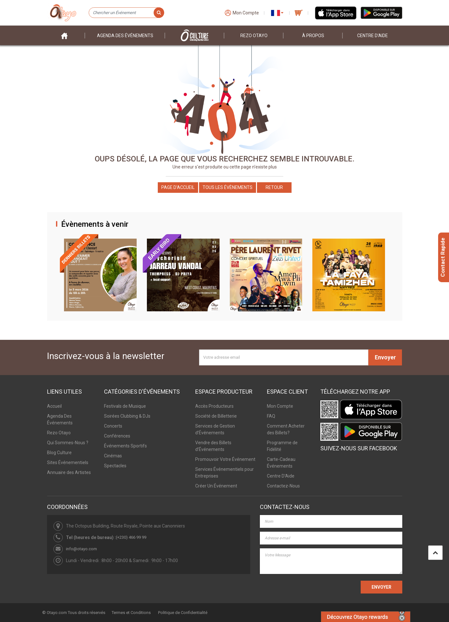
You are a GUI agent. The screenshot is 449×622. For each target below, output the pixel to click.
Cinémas (113, 455)
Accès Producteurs (214, 406)
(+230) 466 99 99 (131, 537)
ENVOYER (381, 587)
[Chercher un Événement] (126, 12)
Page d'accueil (178, 187)
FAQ (271, 416)
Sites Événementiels (67, 462)
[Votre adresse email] (283, 357)
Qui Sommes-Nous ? (67, 442)
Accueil (54, 406)
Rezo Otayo (254, 35)
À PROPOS (313, 35)
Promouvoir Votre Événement (225, 459)
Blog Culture (59, 452)
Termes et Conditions (131, 612)
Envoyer (385, 357)
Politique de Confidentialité (182, 612)
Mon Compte (280, 406)
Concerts (113, 426)
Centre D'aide (372, 35)
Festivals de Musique (125, 406)
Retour (274, 187)
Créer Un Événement (216, 485)
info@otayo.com (81, 548)
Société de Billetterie (216, 416)
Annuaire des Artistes (69, 472)
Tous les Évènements (228, 187)
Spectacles (115, 465)
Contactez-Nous (283, 485)
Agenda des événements (125, 35)
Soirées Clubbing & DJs (127, 416)
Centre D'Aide (280, 476)
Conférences (117, 435)
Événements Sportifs (125, 445)
